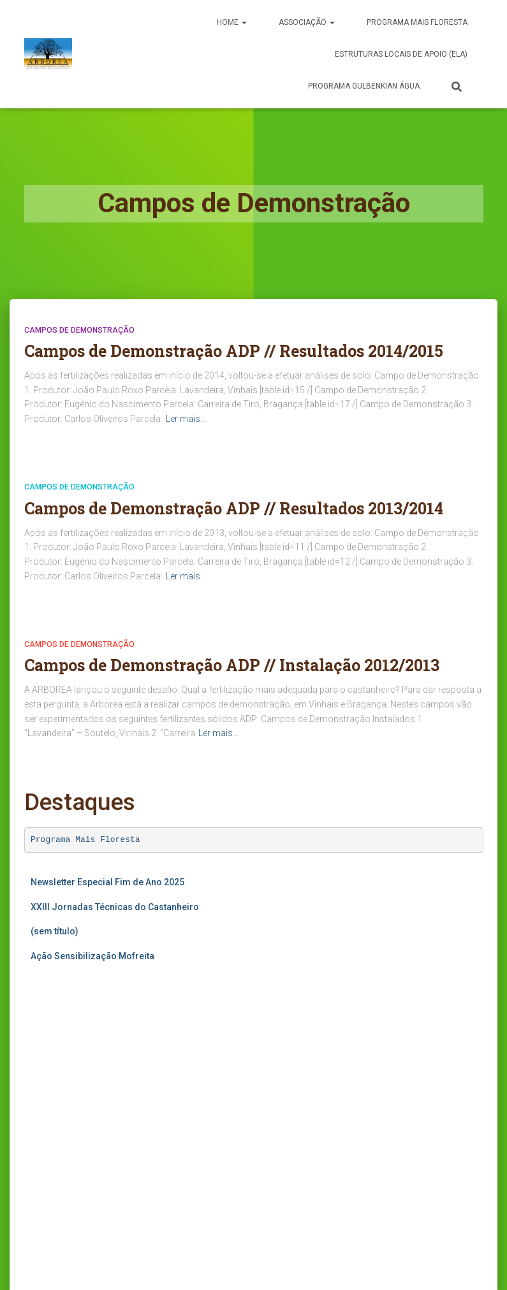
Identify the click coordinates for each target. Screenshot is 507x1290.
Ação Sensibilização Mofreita (92, 956)
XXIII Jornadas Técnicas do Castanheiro (115, 907)
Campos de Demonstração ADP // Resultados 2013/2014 (233, 508)
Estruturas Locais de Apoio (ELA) (401, 54)
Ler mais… (186, 419)
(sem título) (54, 931)
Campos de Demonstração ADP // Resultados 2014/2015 (233, 350)
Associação (307, 22)
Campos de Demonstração (79, 330)
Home (232, 22)
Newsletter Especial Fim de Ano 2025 (107, 882)
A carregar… (151, 1094)
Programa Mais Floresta (85, 839)
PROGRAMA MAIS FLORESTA (417, 22)
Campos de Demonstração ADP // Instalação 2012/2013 (231, 665)
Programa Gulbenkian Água (364, 86)
